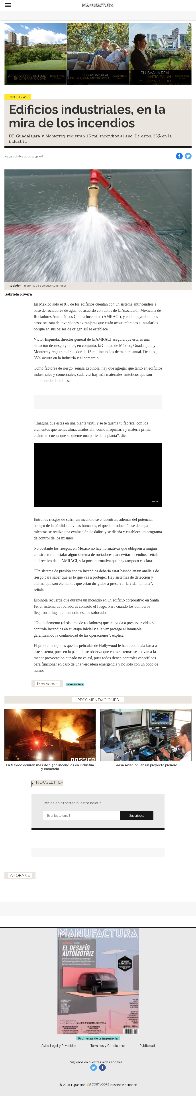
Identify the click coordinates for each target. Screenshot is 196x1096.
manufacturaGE (93, 1067)
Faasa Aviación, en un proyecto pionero (146, 765)
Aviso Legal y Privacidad (58, 1046)
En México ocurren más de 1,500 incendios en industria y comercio (50, 767)
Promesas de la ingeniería (98, 1038)
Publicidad (147, 1046)
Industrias (18, 97)
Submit (136, 815)
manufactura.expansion (102, 1067)
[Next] (187, 54)
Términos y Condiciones (107, 1046)
